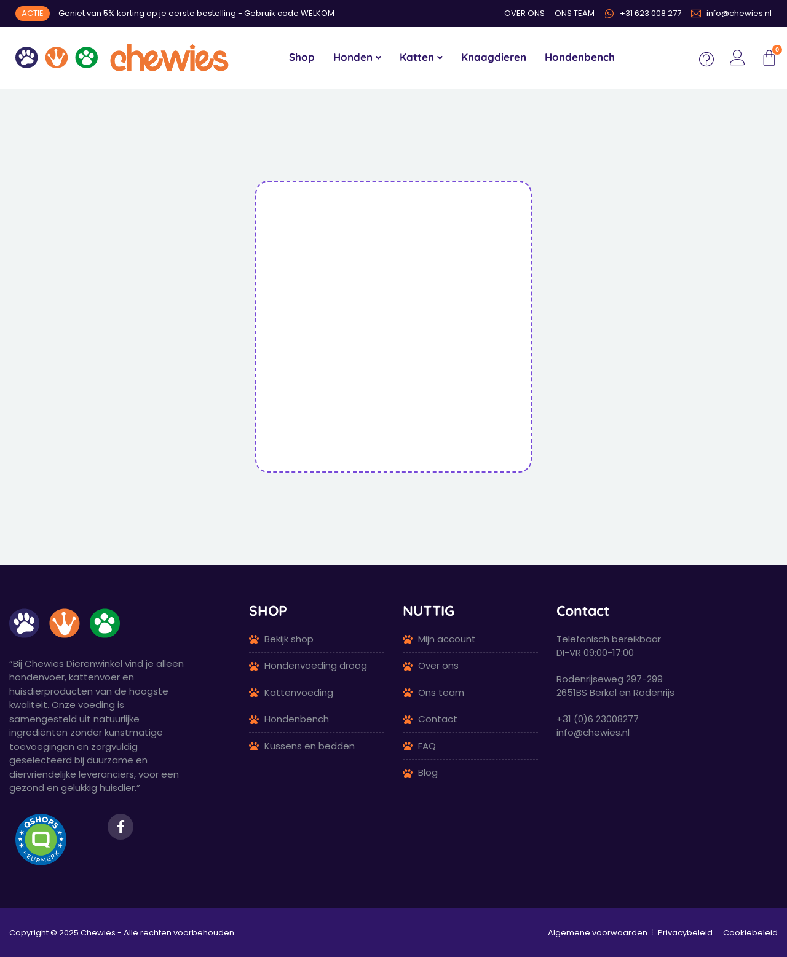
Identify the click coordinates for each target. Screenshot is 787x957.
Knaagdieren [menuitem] (493, 56)
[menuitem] (357, 58)
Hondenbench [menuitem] (580, 56)
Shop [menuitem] (302, 56)
